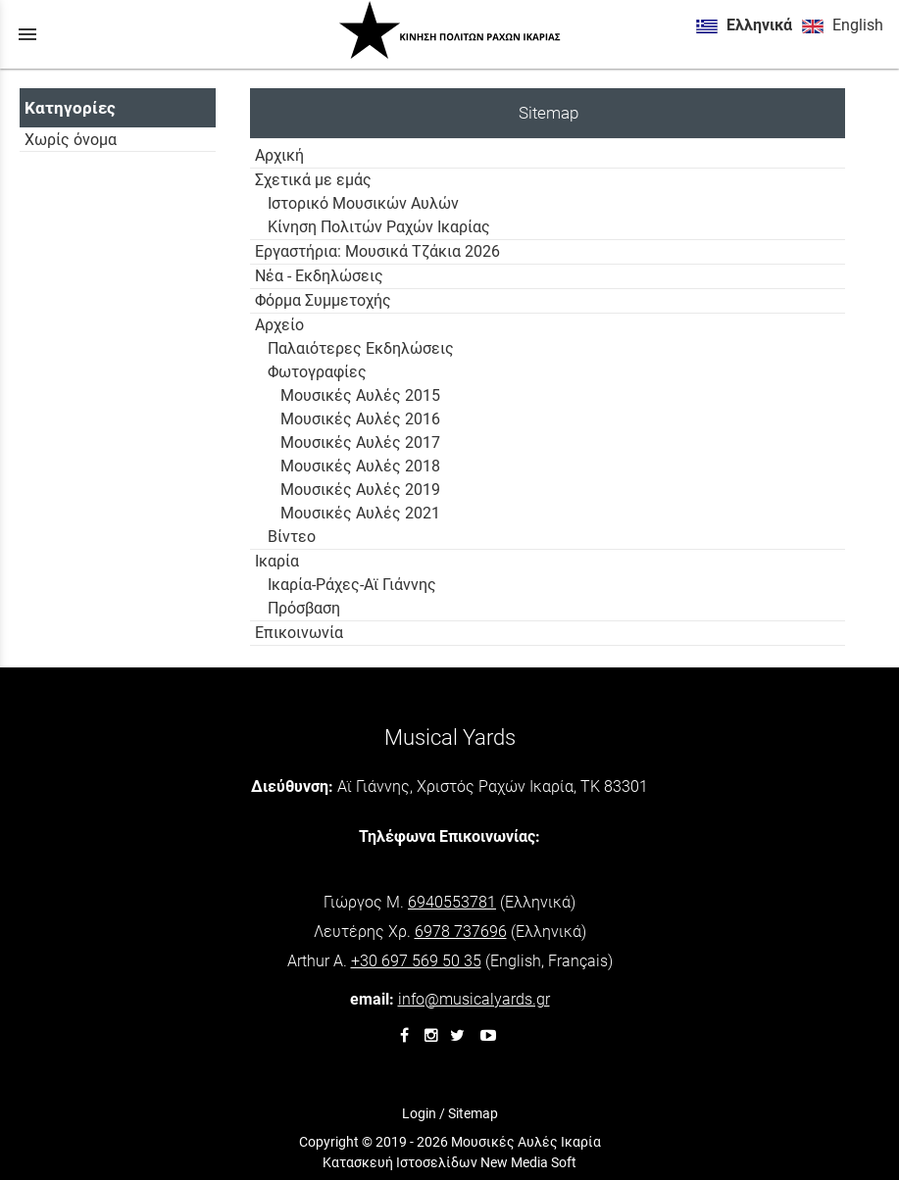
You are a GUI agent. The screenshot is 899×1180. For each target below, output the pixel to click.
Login (419, 1113)
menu (27, 34)
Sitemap (473, 1113)
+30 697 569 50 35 (416, 961)
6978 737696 (461, 931)
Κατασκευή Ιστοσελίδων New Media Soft (449, 1162)
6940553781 (452, 902)
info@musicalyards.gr (474, 999)
